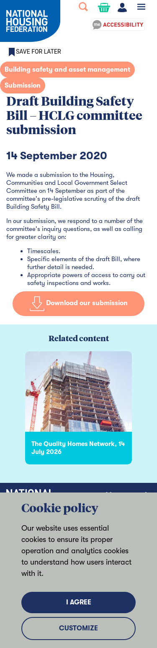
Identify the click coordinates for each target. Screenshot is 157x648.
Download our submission (79, 303)
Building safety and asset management (67, 69)
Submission (23, 85)
